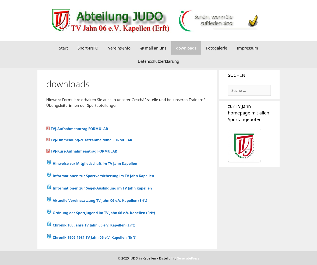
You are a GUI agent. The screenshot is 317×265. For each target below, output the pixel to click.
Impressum (247, 48)
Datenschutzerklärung (158, 61)
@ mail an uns (153, 48)
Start (63, 48)
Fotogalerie (216, 48)
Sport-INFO (87, 48)
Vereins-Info (119, 48)
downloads (186, 48)
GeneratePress (188, 258)
